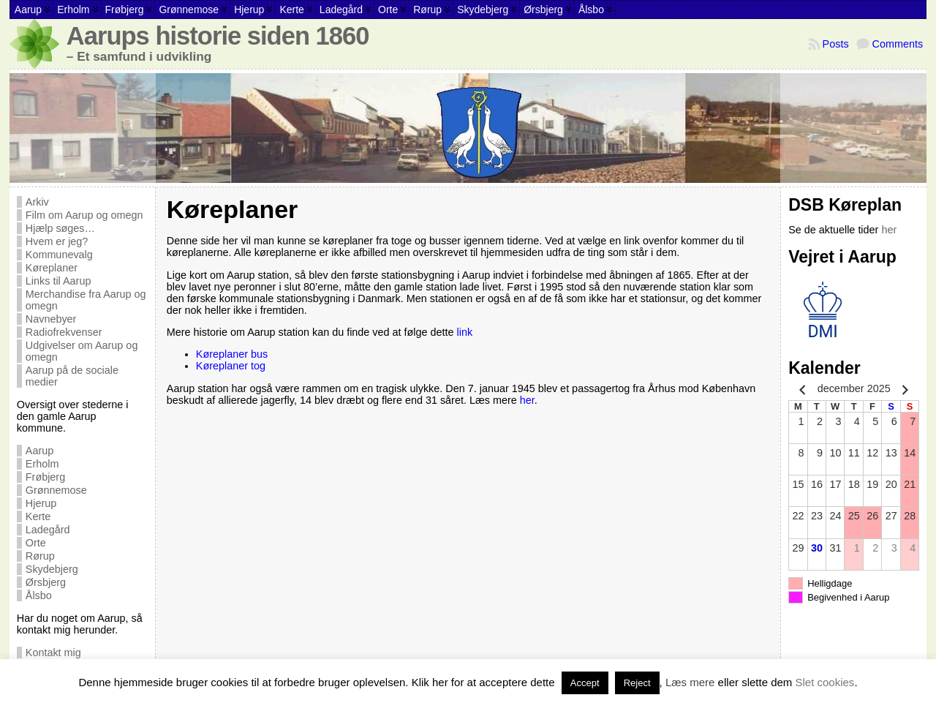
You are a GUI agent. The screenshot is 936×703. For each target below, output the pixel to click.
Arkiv (37, 202)
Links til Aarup (58, 281)
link (465, 332)
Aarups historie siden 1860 (218, 36)
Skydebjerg (52, 569)
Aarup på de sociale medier (72, 376)
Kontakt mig (53, 652)
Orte (36, 543)
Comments (898, 44)
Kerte (38, 516)
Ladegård (48, 529)
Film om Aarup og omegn (84, 215)
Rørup (40, 556)
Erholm (42, 464)
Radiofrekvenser (64, 332)
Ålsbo (39, 595)
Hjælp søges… (60, 228)
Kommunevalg (59, 254)
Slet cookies (825, 682)
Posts (836, 44)
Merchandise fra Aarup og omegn (86, 300)
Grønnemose (56, 490)
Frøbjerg (45, 477)
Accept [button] (585, 682)
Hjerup (41, 503)
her (527, 400)
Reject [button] (637, 682)
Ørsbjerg (46, 582)
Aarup (39, 450)
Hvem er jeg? (57, 241)
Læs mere (690, 682)
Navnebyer (51, 319)
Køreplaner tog (230, 366)
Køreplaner (52, 268)
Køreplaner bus (232, 354)
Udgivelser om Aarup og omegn (82, 351)
